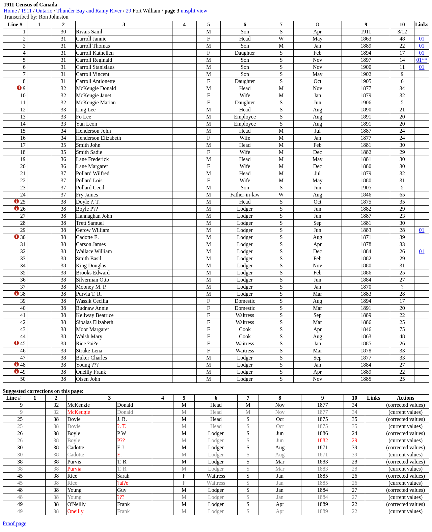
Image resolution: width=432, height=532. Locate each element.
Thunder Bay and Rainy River (89, 11)
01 (422, 39)
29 (128, 11)
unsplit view (194, 11)
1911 (26, 11)
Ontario (44, 11)
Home (10, 11)
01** (421, 60)
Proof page (14, 523)
